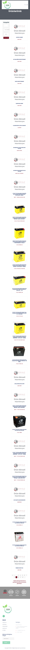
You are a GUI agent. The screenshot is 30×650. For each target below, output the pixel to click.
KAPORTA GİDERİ (19, 37)
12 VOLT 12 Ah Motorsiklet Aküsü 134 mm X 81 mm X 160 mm (19, 545)
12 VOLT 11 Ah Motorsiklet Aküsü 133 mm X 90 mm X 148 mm (19, 523)
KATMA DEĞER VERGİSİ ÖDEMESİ (19, 59)
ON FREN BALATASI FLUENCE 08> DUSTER (19, 148)
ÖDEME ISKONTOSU (19, 568)
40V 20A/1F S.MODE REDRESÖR (19, 500)
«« (12, 575)
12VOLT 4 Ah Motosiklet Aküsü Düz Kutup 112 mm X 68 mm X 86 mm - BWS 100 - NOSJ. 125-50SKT (19, 218)
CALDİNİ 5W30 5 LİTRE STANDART (19, 125)
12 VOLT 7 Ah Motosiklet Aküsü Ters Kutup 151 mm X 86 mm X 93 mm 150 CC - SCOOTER (19, 313)
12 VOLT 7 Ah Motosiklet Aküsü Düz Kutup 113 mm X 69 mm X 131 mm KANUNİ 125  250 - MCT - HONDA (19, 337)
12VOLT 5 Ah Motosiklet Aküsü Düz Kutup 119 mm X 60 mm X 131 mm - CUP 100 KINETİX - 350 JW (19, 241)
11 (20, 577)
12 (22, 577)
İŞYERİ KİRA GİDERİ (19, 103)
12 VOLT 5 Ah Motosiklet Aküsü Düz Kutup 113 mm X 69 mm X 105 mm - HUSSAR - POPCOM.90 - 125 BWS (19, 265)
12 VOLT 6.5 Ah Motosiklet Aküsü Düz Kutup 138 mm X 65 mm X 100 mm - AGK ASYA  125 (19, 289)
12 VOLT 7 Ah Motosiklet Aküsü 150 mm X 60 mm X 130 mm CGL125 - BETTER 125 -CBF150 (19, 194)
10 (18, 577)
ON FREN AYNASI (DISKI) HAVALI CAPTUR (19, 171)
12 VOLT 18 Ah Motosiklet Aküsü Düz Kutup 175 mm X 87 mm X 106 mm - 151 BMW (19, 360)
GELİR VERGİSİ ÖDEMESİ (19, 81)
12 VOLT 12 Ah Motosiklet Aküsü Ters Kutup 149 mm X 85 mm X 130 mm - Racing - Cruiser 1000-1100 (19, 477)
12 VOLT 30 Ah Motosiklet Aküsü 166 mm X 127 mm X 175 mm (19, 430)
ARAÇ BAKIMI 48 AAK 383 (19, 383)
